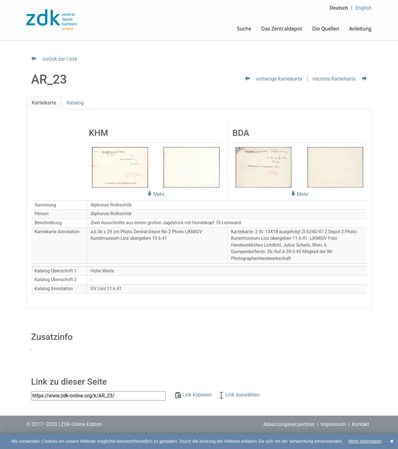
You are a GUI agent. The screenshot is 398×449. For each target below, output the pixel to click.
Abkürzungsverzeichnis (289, 424)
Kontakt (360, 424)
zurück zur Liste (54, 59)
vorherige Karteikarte (273, 79)
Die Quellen (325, 28)
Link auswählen (239, 395)
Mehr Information (365, 441)
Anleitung (360, 28)
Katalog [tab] (75, 103)
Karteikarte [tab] (44, 103)
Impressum (333, 424)
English (363, 8)
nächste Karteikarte (339, 79)
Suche (244, 28)
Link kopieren (194, 395)
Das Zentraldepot (281, 28)
